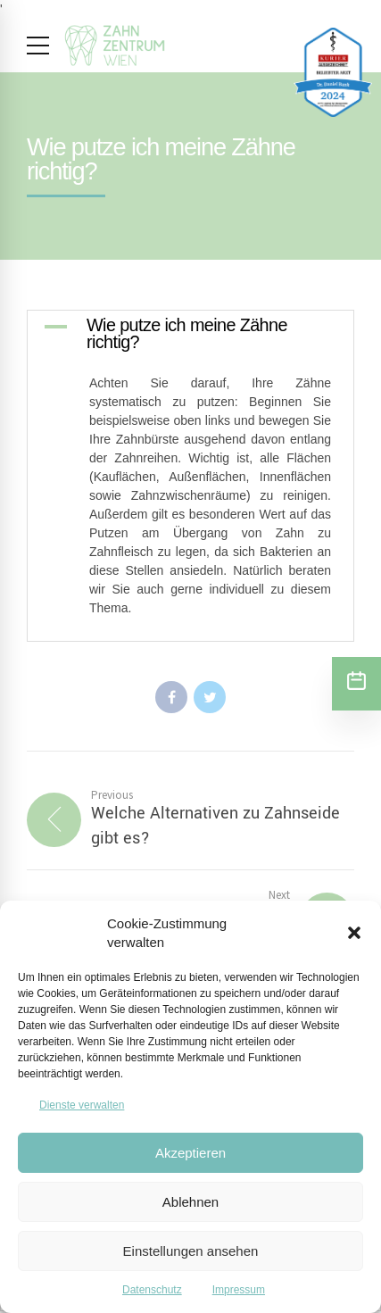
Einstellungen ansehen (191, 1251)
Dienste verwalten (81, 1105)
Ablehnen (190, 1201)
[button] (354, 933)
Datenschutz (152, 1290)
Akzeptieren (190, 1152)
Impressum (238, 1290)
